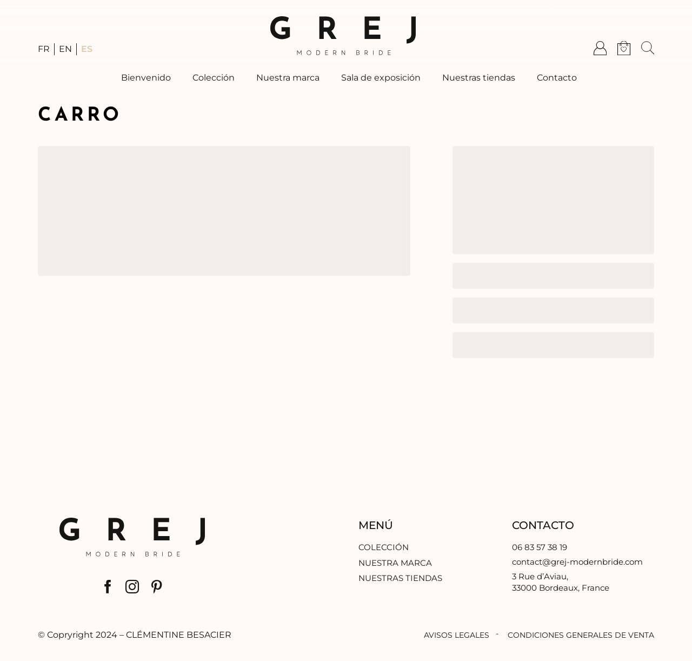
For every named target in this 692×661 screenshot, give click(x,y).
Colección (383, 547)
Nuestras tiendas (400, 578)
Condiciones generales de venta (581, 635)
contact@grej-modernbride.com (577, 562)
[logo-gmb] (343, 20)
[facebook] (108, 586)
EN (65, 49)
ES (86, 49)
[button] (647, 48)
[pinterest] (156, 586)
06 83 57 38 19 (539, 547)
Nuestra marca (395, 563)
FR (44, 49)
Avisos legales (456, 635)
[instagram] (132, 586)
